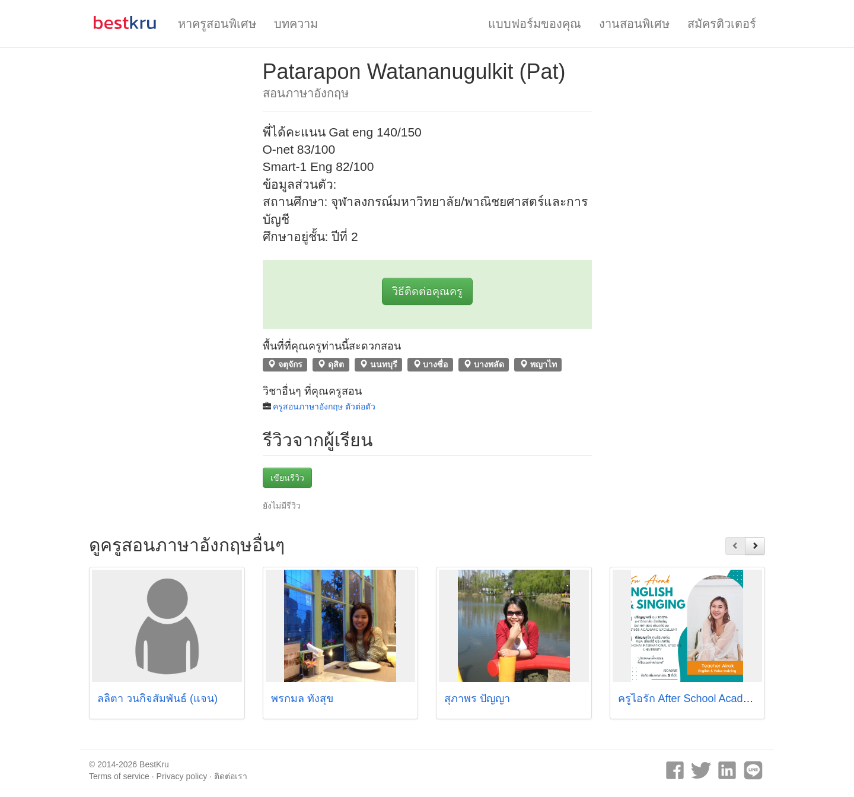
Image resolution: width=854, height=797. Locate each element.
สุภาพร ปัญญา (477, 698)
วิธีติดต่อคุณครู (427, 291)
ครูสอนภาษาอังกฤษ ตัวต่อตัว (324, 406)
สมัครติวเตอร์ (721, 23)
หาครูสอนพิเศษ (217, 23)
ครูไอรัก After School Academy (690, 698)
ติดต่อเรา (230, 776)
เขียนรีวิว (287, 477)
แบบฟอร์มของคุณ (534, 23)
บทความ (296, 23)
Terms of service (119, 776)
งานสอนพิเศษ (634, 23)
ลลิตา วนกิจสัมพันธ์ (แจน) (157, 698)
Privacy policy (182, 776)
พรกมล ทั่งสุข (302, 698)
